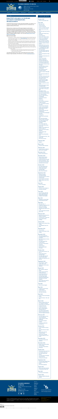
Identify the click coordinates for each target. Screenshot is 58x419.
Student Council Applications (43, 38)
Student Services (48, 12)
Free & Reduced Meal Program (44, 87)
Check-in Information (42, 184)
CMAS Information (42, 25)
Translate (24, 1)
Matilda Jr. (40, 142)
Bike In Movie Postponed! (43, 170)
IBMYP (42, 12)
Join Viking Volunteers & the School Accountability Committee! (43, 121)
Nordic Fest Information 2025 (43, 20)
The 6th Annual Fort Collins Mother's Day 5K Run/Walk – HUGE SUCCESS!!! (43, 80)
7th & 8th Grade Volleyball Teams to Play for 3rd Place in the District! (44, 362)
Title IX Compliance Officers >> (45, 399)
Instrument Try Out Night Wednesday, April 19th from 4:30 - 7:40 (44, 208)
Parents (38, 1)
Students (44, 1)
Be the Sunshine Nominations (43, 101)
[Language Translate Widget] (23, 0)
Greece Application (42, 35)
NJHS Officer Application (43, 364)
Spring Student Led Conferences (44, 304)
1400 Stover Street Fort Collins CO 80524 (33, 6)
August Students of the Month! (44, 178)
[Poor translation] (3, 407)
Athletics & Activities (30, 12)
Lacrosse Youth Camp (42, 305)
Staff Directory (38, 12)
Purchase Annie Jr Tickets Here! (44, 217)
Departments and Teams (15, 12)
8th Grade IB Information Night (44, 161)
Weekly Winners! (41, 245)
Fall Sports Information (42, 189)
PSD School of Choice (42, 138)
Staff (41, 1)
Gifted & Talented (23, 12)
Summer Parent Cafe (42, 290)
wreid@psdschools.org (30, 53)
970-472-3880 (27, 10)
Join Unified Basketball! (42, 94)
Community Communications (43, 372)
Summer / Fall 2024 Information (44, 27)
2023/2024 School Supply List (44, 188)
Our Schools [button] (16, 1)
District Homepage (44, 391)
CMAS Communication (42, 58)
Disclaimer (49, 391)
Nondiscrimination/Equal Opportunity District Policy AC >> (46, 398)
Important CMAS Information (43, 145)
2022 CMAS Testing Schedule (44, 310)
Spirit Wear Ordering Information (44, 76)
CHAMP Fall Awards (42, 102)
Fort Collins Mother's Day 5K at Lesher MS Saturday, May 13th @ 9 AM (44, 51)
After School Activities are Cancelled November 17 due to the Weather (44, 236)
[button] (49, 1)
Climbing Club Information (43, 357)
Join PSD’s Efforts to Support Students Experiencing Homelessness (43, 67)
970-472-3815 (26, 390)
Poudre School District (9, 1)
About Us (8, 12)
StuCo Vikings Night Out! (43, 123)
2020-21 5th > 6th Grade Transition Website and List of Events (43, 335)
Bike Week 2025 (41, 24)
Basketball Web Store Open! (43, 162)
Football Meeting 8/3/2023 (43, 39)
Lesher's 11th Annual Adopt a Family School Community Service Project (43, 108)
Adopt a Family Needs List (43, 153)
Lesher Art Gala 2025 (42, 26)
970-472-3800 (28, 7)
